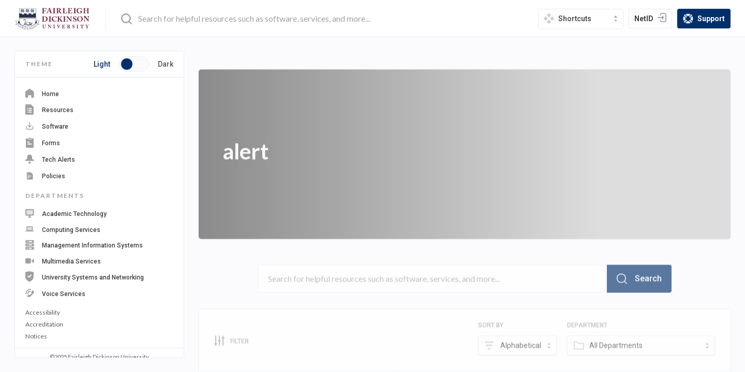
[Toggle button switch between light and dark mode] (134, 64)
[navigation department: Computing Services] (99, 229)
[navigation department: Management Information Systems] (99, 245)
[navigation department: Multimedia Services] (99, 260)
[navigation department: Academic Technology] (99, 213)
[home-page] (53, 19)
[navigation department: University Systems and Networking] (99, 276)
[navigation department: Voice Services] (99, 293)
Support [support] (706, 19)
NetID (653, 19)
